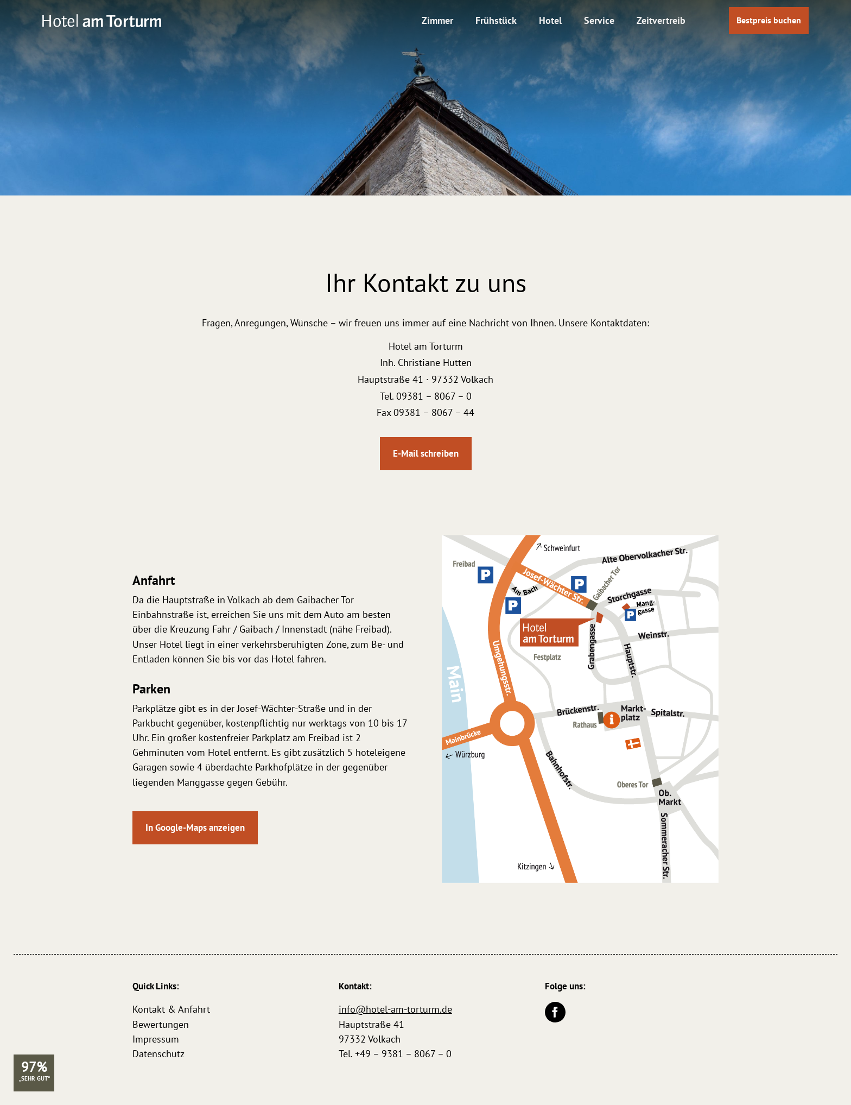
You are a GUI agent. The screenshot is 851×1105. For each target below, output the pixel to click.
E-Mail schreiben (426, 453)
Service (599, 20)
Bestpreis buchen (768, 20)
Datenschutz (158, 1053)
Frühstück (496, 20)
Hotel (550, 20)
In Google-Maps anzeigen (195, 828)
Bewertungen (160, 1024)
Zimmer (437, 20)
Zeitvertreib (661, 20)
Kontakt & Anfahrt (171, 1009)
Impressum (155, 1039)
